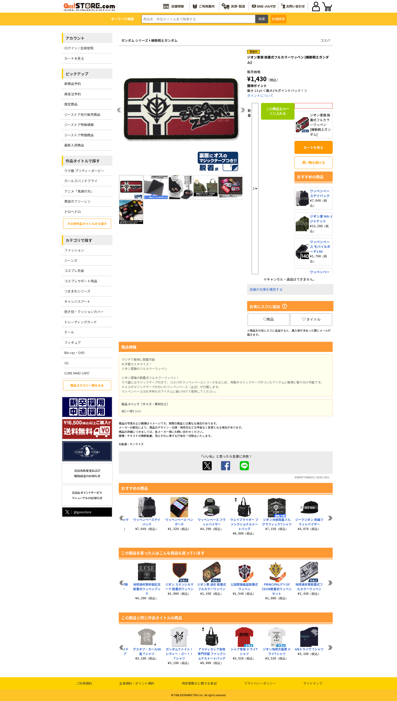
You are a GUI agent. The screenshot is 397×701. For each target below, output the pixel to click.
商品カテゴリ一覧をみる (87, 385)
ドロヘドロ (72, 211)
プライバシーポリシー (260, 683)
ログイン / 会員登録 (78, 48)
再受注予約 (72, 94)
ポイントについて (260, 95)
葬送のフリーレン (77, 201)
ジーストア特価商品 (79, 135)
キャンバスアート (77, 301)
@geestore (77, 511)
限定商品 (70, 104)
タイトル (311, 319)
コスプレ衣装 (74, 270)
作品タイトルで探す (83, 160)
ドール (69, 332)
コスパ (325, 40)
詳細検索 (278, 18)
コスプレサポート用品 (80, 281)
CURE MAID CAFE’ (77, 373)
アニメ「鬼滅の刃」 (79, 191)
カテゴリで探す (79, 240)
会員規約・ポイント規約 (136, 683)
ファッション (74, 250)
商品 (268, 319)
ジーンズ (70, 260)
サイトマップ (313, 683)
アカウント (75, 38)
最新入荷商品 (74, 145)
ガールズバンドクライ (80, 180)
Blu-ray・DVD (74, 352)
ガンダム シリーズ (134, 40)
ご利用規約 (84, 683)
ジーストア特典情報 (79, 124)
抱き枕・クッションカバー (84, 311)
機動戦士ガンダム (164, 40)
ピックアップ (77, 73)
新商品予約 (72, 83)
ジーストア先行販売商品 (82, 114)
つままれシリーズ (77, 291)
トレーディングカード (80, 322)
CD (66, 362)
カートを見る (74, 58)
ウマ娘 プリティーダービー (84, 170)
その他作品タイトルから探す (87, 223)
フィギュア (72, 342)
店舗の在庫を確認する (266, 289)
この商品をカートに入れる (277, 111)
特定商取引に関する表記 (199, 683)
